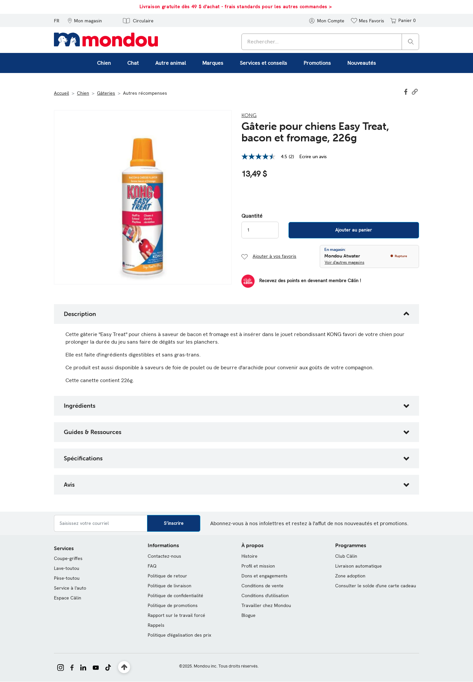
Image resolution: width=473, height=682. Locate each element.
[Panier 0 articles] (402, 20)
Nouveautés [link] (361, 63)
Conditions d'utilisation (265, 595)
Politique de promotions (173, 605)
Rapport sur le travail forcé (176, 615)
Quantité (251, 216)
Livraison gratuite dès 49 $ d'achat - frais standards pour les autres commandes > (235, 7)
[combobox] (330, 42)
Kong (249, 115)
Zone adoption (350, 576)
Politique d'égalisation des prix (179, 635)
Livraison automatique (358, 566)
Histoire (249, 556)
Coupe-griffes (68, 558)
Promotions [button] (317, 63)
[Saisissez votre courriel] (100, 523)
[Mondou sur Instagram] (60, 667)
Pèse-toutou (67, 578)
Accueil (61, 93)
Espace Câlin (67, 598)
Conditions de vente (262, 586)
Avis (69, 484)
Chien (83, 93)
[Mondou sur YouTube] (96, 667)
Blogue (248, 615)
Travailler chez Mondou (266, 605)
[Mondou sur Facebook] (72, 667)
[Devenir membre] (301, 281)
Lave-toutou (66, 568)
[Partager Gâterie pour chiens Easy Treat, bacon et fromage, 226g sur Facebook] (406, 91)
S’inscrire (174, 523)
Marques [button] (212, 63)
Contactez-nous (164, 556)
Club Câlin (346, 556)
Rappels (156, 625)
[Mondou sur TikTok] (108, 667)
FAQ (152, 566)
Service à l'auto (70, 588)
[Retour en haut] (124, 667)
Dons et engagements (264, 576)
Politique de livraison (169, 586)
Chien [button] (104, 63)
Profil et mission (258, 566)
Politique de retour (167, 576)
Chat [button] (133, 63)
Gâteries (106, 93)
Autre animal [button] (170, 63)
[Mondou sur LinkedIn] (83, 667)
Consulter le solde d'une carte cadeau (375, 586)
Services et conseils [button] (263, 63)
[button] (84, 20)
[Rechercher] (411, 41)
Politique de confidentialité (175, 595)
